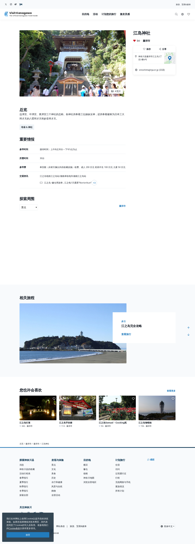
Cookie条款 (14, 528)
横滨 (85, 464)
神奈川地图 (88, 477)
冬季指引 (24, 490)
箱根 (85, 473)
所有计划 (119, 490)
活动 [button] (95, 14)
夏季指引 (24, 482)
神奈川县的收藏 (27, 469)
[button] (182, 14)
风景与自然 (56, 486)
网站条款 (60, 526)
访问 (117, 469)
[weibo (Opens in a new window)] (15, 4)
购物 (53, 490)
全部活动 (55, 495)
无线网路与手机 (123, 482)
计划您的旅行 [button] (109, 14)
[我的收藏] (189, 14)
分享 (162, 49)
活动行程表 (25, 473)
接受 (28, 534)
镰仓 (85, 469)
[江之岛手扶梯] (77, 411)
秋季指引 (24, 486)
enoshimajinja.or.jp (148, 69)
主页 (21, 443)
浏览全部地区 (89, 482)
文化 (53, 469)
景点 (53, 464)
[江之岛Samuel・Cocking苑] (117, 411)
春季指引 (24, 477)
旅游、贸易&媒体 (183, 4)
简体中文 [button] (167, 526)
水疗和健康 (56, 482)
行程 (117, 477)
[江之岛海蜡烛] (157, 411)
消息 (22, 464)
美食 (53, 473)
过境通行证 (120, 473)
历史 (53, 477)
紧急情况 (119, 486)
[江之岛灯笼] (38, 411)
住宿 (117, 464)
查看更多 (171, 390)
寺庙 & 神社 (26, 127)
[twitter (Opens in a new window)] (5, 4)
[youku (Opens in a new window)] (20, 4)
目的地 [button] (85, 14)
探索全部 (24, 495)
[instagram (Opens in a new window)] (11, 4)
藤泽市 (146, 40)
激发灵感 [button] (125, 14)
